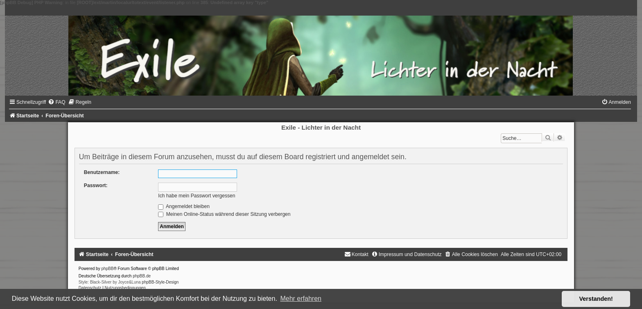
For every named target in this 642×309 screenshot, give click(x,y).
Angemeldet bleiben (184, 206)
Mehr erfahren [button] (300, 298)
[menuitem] (56, 102)
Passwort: (96, 185)
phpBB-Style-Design (160, 282)
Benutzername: (102, 172)
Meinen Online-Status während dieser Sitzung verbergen (224, 214)
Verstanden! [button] (596, 298)
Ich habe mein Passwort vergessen (196, 196)
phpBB (107, 268)
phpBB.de (142, 276)
